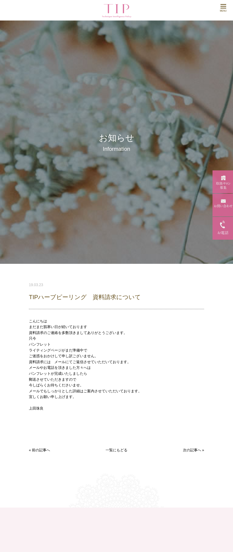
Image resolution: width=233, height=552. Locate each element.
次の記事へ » (193, 450)
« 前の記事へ (39, 450)
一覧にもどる (116, 450)
